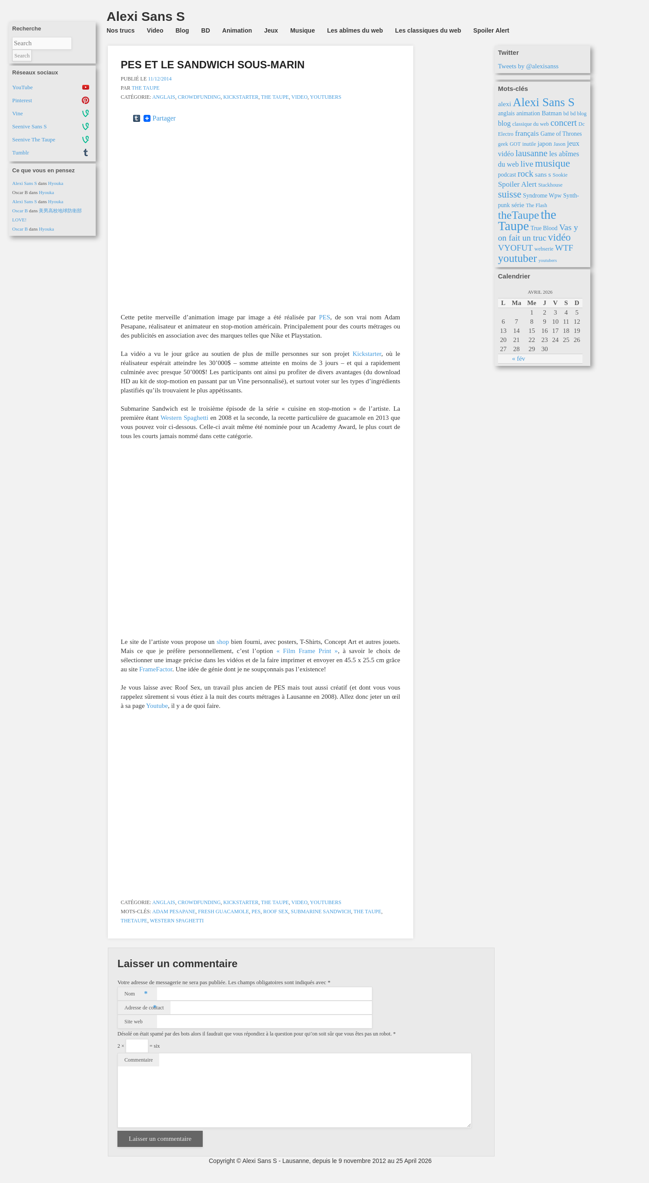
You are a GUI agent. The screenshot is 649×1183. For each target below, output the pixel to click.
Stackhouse (550, 185)
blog (504, 123)
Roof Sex (275, 911)
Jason (559, 144)
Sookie (559, 175)
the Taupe (275, 97)
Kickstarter (240, 97)
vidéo (559, 237)
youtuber (517, 258)
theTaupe (134, 921)
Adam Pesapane (173, 911)
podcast (507, 174)
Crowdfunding (199, 97)
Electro (506, 134)
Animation (237, 30)
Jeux (271, 30)
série (518, 204)
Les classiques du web (428, 30)
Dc (582, 124)
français (527, 133)
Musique (302, 30)
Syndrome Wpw (542, 195)
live (526, 163)
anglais (506, 113)
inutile (529, 144)
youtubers (548, 260)
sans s (543, 174)
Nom (135, 993)
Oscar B (20, 210)
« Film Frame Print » (307, 650)
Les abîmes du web (355, 30)
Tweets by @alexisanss (528, 66)
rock (525, 173)
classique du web (530, 124)
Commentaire (138, 1060)
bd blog (578, 114)
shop (223, 641)
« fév (518, 358)
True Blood (544, 228)
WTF (564, 247)
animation (528, 113)
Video (155, 30)
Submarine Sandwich (321, 911)
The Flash (536, 205)
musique (552, 163)
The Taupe (146, 88)
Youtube (157, 705)
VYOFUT (515, 247)
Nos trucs (121, 30)
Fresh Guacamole (223, 911)
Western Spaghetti (184, 417)
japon (545, 143)
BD (205, 30)
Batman (552, 113)
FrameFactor (155, 669)
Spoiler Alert (491, 30)
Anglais (163, 97)
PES (324, 317)
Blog (182, 30)
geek (503, 144)
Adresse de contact (144, 1007)
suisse (510, 194)
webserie (544, 249)
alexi (504, 103)
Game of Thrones (561, 134)
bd (566, 114)
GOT (515, 144)
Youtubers (325, 97)
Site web (133, 1022)
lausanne (531, 153)
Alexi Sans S (24, 183)
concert (563, 122)
